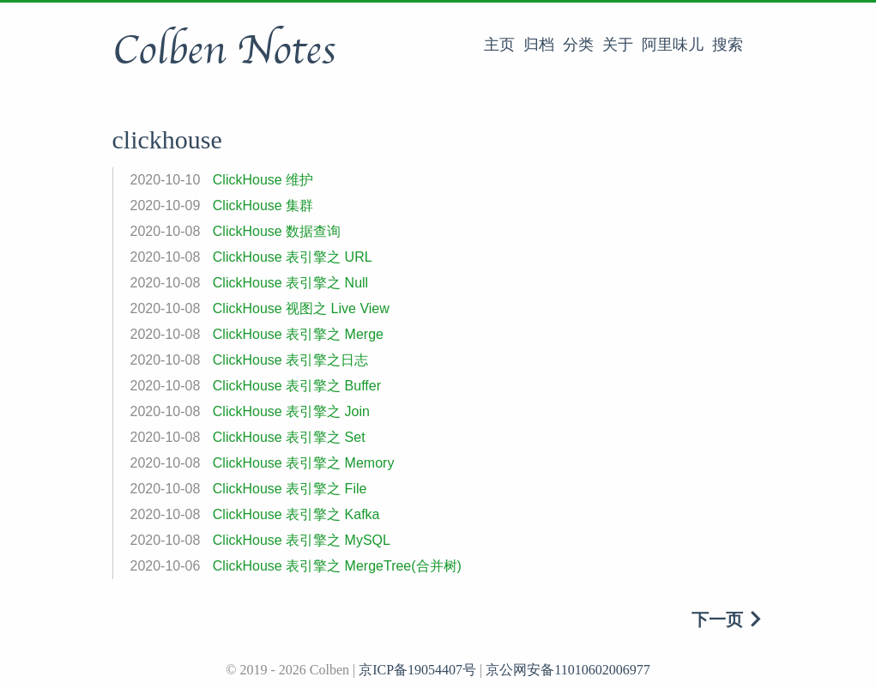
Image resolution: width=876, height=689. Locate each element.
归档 (538, 44)
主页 (499, 44)
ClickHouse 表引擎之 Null (290, 282)
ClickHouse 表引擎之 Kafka (296, 514)
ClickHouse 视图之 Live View (301, 308)
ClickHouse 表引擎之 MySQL (301, 540)
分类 (578, 44)
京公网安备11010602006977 (567, 669)
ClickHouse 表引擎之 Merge (298, 334)
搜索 (727, 44)
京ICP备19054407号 (417, 669)
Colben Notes (223, 50)
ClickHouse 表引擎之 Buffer (297, 385)
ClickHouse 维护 (263, 179)
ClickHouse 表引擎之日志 (290, 360)
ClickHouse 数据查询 (277, 231)
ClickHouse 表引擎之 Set (289, 437)
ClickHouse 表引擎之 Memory (304, 463)
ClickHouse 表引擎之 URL (292, 257)
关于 (617, 44)
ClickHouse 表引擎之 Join (291, 411)
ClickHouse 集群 (263, 205)
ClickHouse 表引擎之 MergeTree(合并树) (337, 566)
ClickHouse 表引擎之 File (290, 488)
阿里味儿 (673, 44)
